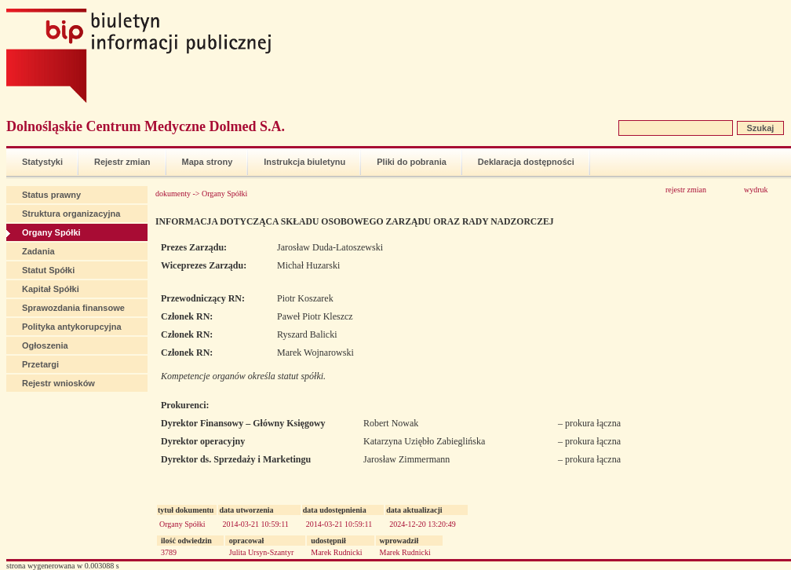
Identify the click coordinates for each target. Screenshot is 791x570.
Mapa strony (207, 161)
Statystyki (42, 161)
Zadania (38, 251)
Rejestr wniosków (58, 383)
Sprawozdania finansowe (73, 307)
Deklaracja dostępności (526, 161)
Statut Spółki (48, 270)
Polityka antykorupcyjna (72, 326)
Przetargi (40, 364)
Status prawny (51, 194)
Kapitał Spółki (50, 289)
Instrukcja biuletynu (304, 161)
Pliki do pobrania (412, 161)
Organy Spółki (51, 232)
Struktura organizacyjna (71, 213)
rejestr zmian (685, 189)
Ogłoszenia (45, 345)
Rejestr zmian (122, 161)
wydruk (756, 189)
